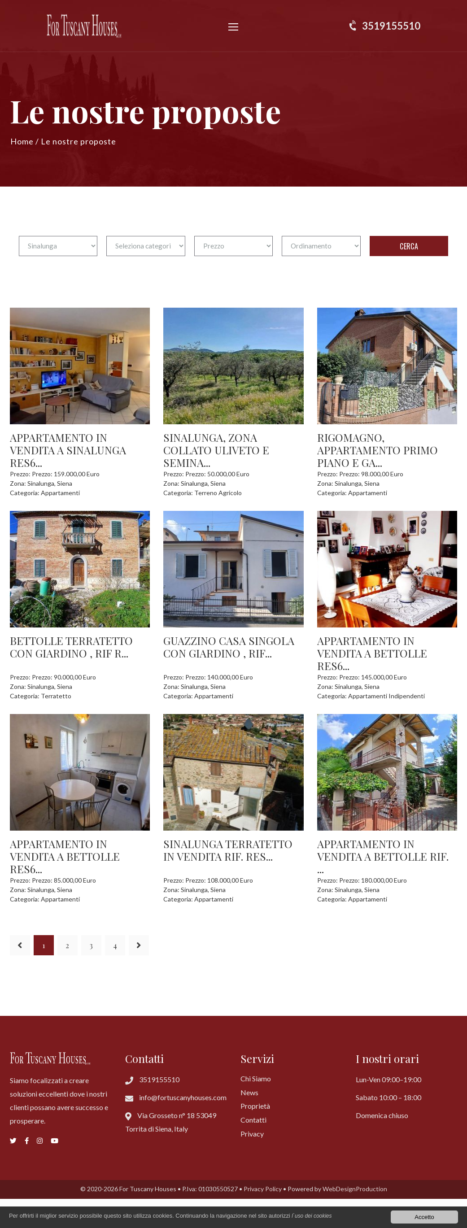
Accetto (424, 1217)
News (249, 1092)
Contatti (253, 1119)
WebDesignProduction (355, 1189)
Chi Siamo (255, 1078)
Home (22, 141)
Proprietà (255, 1106)
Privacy (252, 1133)
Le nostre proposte (78, 141)
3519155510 (391, 26)
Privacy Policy (263, 1189)
